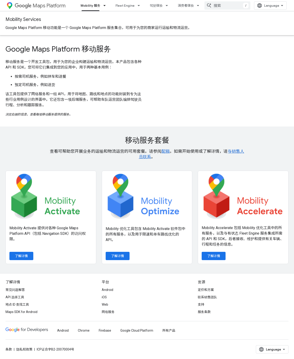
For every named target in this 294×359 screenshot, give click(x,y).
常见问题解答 (15, 306)
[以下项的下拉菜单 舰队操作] (227, 5)
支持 (201, 320)
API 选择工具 (15, 313)
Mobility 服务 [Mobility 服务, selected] (90, 5)
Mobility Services (23, 19)
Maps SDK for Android (21, 328)
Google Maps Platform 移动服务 (58, 49)
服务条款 (204, 328)
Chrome (84, 346)
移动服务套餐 (147, 140)
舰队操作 (215, 5)
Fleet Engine (125, 5)
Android (107, 306)
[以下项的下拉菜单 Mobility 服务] (105, 5)
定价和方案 (206, 306)
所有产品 (168, 346)
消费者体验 (186, 5)
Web (105, 320)
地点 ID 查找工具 (17, 320)
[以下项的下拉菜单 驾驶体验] (168, 5)
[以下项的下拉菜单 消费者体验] (199, 5)
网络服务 (108, 328)
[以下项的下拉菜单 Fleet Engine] (140, 5)
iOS (104, 313)
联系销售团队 (207, 313)
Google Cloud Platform (136, 346)
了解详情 (21, 256)
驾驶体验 (156, 5)
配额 (165, 151)
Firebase (105, 346)
